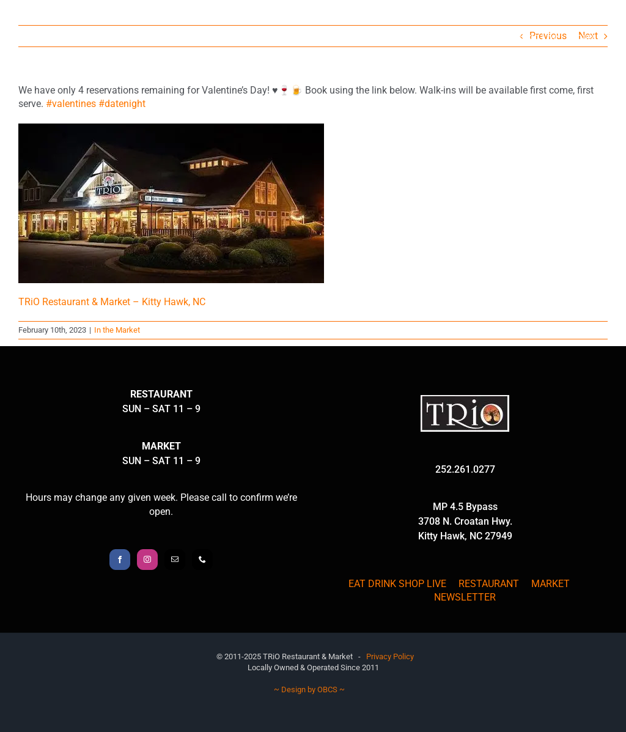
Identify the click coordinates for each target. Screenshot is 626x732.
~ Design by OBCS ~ (309, 689)
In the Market (117, 330)
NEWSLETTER (465, 597)
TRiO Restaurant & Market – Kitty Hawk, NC (111, 302)
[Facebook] (119, 559)
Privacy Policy (390, 656)
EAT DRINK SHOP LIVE (397, 584)
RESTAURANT (488, 584)
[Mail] (174, 559)
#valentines (71, 103)
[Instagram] (147, 559)
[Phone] (202, 559)
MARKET (550, 584)
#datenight (121, 103)
